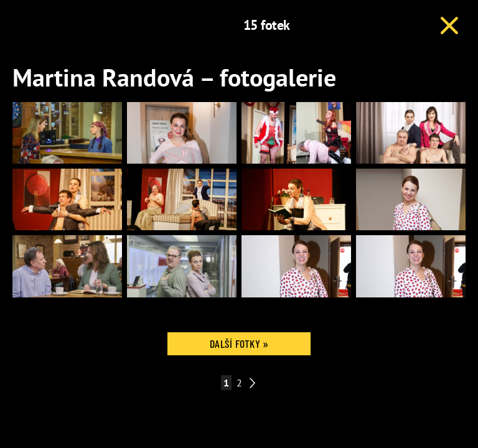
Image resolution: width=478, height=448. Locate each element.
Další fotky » (239, 343)
